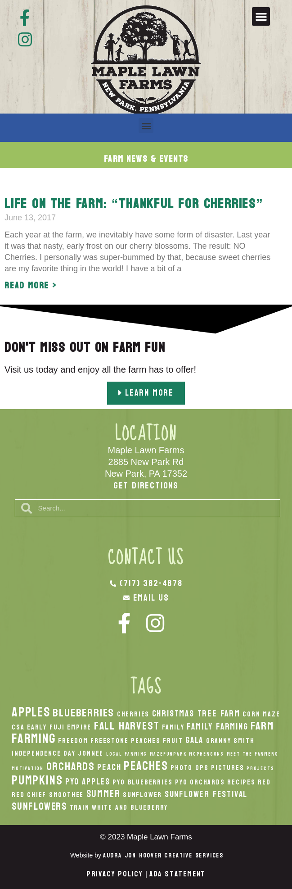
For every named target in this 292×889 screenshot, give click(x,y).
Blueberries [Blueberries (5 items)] (83, 713)
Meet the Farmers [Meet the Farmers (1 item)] (253, 754)
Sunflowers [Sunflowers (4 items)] (39, 807)
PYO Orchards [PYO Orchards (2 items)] (200, 782)
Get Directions (146, 486)
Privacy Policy (114, 874)
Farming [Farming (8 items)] (34, 739)
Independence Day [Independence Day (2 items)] (44, 753)
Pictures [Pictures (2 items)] (227, 767)
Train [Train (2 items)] (80, 807)
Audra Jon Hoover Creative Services (163, 855)
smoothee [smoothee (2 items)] (66, 795)
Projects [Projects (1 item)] (260, 768)
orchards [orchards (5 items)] (70, 766)
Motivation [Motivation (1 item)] (28, 768)
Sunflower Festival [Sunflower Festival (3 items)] (206, 794)
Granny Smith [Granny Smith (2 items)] (230, 740)
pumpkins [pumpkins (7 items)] (37, 780)
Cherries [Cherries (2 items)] (133, 714)
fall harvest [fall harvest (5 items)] (127, 726)
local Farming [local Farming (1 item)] (126, 754)
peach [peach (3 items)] (109, 767)
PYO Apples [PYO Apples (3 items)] (87, 781)
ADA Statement (177, 874)
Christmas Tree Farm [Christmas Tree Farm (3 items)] (196, 713)
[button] (261, 16)
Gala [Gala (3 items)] (194, 740)
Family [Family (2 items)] (173, 727)
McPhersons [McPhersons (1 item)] (206, 754)
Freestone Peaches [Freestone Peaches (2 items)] (125, 740)
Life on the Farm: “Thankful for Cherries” (134, 203)
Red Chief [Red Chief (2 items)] (29, 795)
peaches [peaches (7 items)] (146, 766)
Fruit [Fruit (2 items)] (173, 740)
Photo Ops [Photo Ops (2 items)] (189, 767)
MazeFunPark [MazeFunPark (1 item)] (168, 754)
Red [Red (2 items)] (264, 782)
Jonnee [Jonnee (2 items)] (90, 753)
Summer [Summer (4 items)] (103, 794)
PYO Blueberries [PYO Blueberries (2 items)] (142, 782)
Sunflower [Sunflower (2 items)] (142, 795)
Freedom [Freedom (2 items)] (73, 740)
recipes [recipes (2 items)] (241, 782)
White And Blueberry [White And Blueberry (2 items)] (130, 807)
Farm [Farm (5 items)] (262, 726)
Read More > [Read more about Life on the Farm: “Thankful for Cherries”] (30, 286)
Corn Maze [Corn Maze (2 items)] (261, 714)
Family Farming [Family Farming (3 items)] (217, 726)
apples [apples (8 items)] (31, 712)
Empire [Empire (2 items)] (79, 727)
